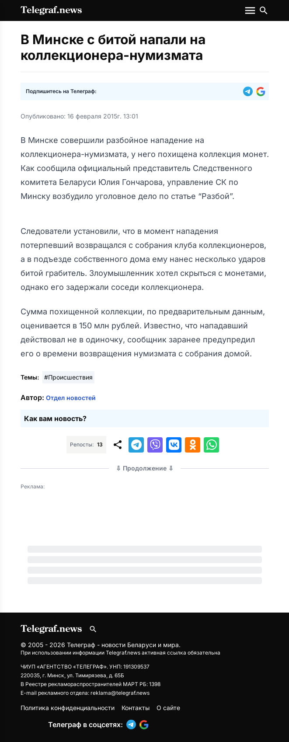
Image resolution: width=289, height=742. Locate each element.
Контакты (136, 707)
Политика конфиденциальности (68, 707)
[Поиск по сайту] (263, 10)
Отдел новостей (71, 397)
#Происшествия (68, 377)
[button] (249, 91)
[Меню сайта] (251, 10)
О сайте (168, 707)
